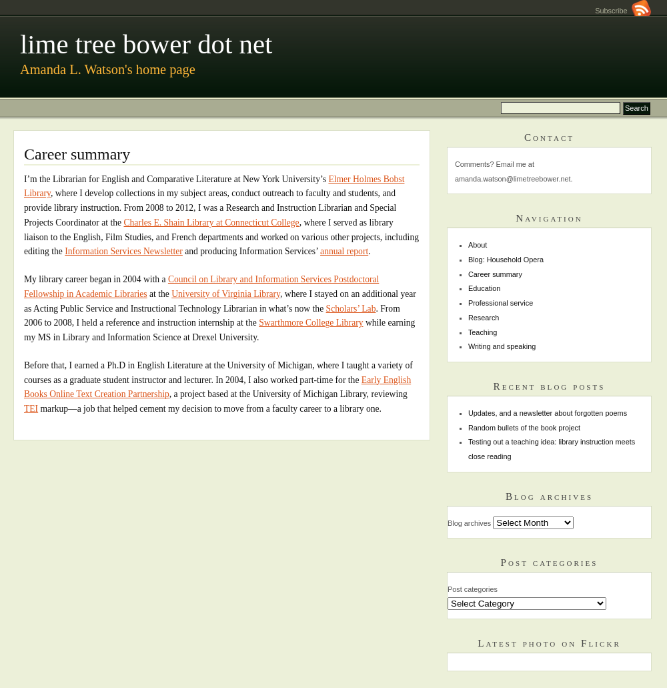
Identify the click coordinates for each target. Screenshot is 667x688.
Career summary (495, 274)
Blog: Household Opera (506, 260)
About (477, 245)
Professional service (500, 303)
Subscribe (623, 11)
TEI (31, 409)
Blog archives (469, 523)
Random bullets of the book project (524, 428)
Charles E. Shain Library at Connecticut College (211, 223)
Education (484, 288)
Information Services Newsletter (124, 251)
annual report (344, 251)
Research (484, 318)
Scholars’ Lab (351, 309)
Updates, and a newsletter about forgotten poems (547, 413)
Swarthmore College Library (311, 323)
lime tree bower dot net (146, 44)
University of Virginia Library (225, 294)
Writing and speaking (502, 346)
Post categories (473, 589)
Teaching (483, 332)
